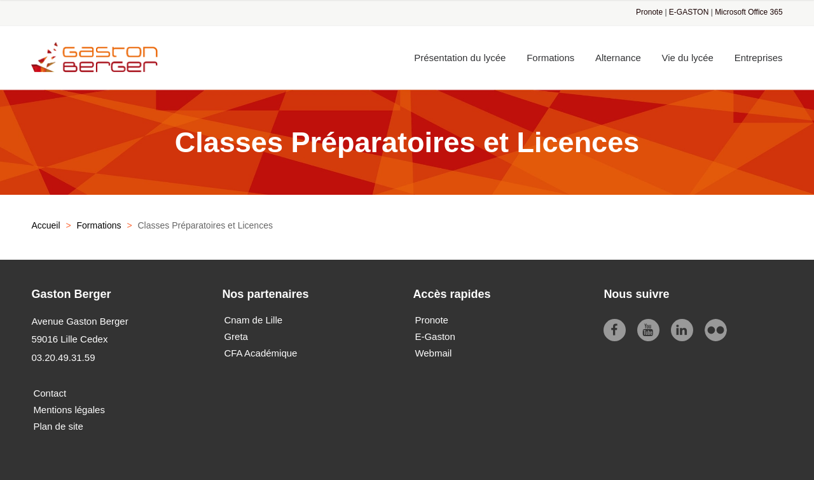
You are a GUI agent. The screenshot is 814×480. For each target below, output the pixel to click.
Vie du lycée (688, 57)
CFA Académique (260, 353)
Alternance (618, 57)
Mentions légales (69, 409)
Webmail (433, 353)
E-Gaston (435, 336)
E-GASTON (688, 12)
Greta (236, 336)
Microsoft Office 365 (749, 12)
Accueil (45, 225)
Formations (550, 57)
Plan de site (58, 426)
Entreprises (759, 57)
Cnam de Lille (253, 319)
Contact (49, 393)
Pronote (649, 12)
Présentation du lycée (460, 57)
